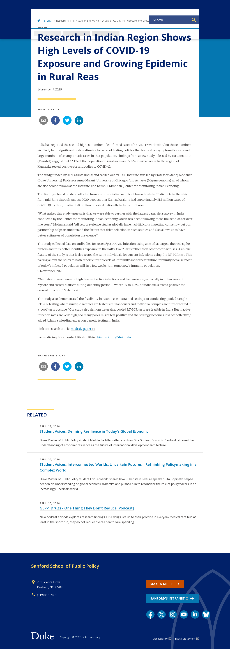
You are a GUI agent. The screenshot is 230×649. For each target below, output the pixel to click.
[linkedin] (79, 120)
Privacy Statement (184, 638)
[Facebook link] (150, 614)
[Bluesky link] (206, 614)
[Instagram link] (173, 614)
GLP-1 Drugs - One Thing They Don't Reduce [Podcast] (87, 508)
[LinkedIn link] (195, 614)
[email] (43, 120)
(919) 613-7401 (47, 595)
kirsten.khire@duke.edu (114, 337)
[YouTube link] (184, 614)
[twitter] (67, 120)
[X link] (161, 614)
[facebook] (55, 120)
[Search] (194, 20)
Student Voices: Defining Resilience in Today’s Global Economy (94, 431)
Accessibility (160, 638)
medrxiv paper (81, 329)
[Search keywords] (169, 20)
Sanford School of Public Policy (65, 566)
